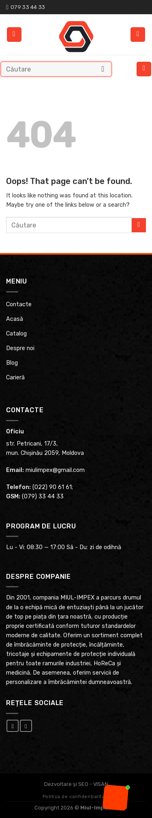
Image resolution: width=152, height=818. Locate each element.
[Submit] (103, 69)
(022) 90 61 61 (52, 487)
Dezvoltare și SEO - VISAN (76, 784)
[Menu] (144, 69)
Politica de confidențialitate (76, 796)
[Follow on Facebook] (12, 726)
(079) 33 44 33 (43, 496)
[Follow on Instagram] (26, 726)
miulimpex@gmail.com (55, 470)
